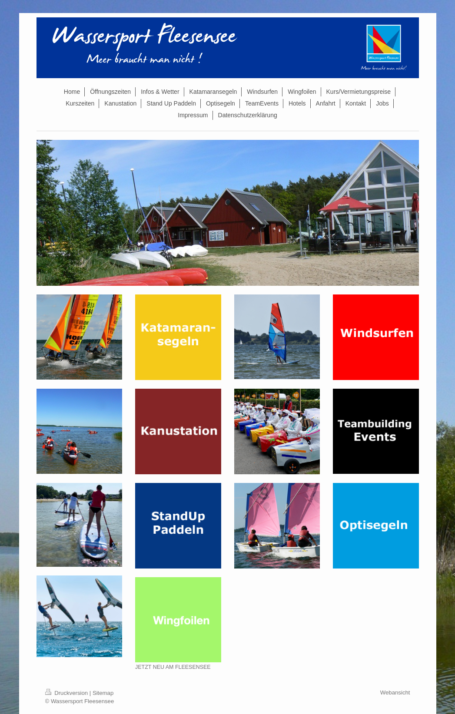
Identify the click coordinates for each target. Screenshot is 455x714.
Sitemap (103, 693)
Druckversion (67, 693)
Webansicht (395, 692)
